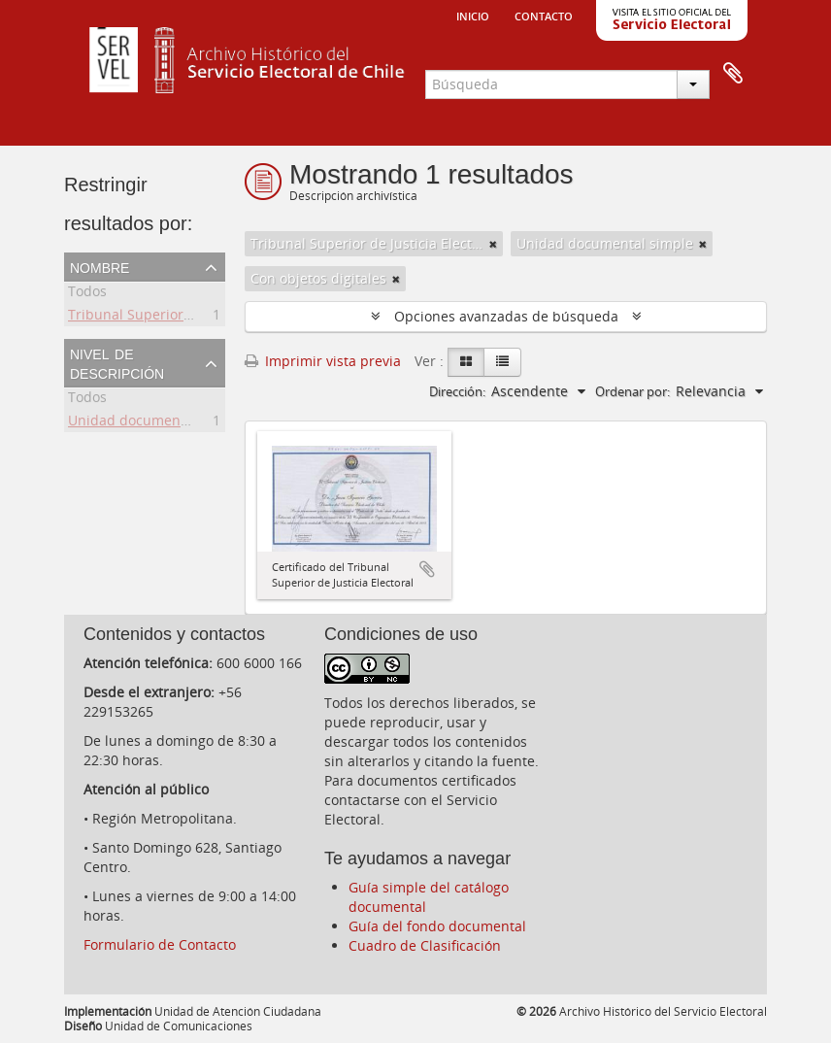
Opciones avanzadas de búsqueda (506, 316)
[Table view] (502, 362)
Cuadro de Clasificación (425, 945)
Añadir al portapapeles (427, 569)
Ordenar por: (632, 391)
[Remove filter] (493, 243)
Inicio (472, 14)
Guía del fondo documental (437, 926)
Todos (87, 294)
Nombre (99, 266)
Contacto (544, 14)
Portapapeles (733, 73)
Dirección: (457, 391)
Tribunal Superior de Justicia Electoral (191, 317)
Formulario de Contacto (159, 944)
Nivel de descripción (117, 362)
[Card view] (466, 362)
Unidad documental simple (156, 423)
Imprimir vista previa (323, 361)
